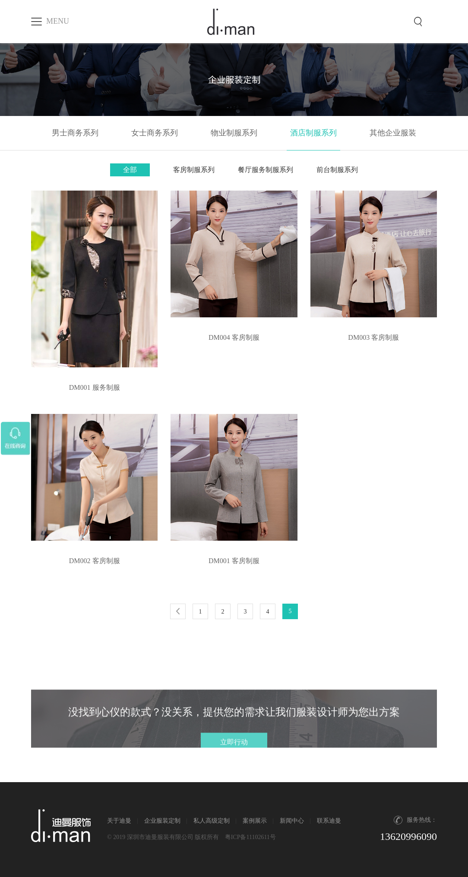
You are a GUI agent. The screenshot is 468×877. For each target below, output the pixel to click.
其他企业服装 (393, 132)
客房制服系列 (194, 169)
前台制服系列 (337, 169)
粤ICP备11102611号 (250, 837)
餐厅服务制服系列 (265, 169)
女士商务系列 (154, 132)
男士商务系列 (75, 132)
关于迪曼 (119, 820)
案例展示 (255, 820)
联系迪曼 (329, 820)
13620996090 (408, 836)
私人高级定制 (211, 820)
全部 (130, 169)
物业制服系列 (234, 132)
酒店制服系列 (313, 132)
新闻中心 (292, 820)
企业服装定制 (162, 820)
